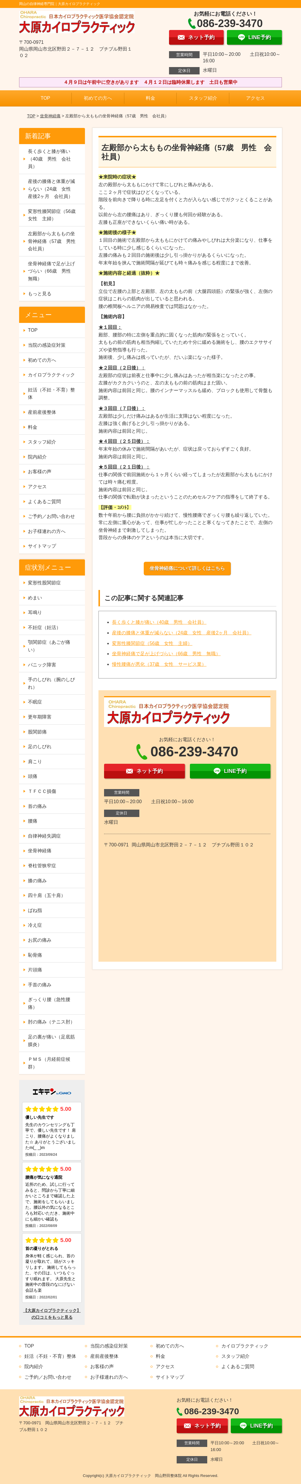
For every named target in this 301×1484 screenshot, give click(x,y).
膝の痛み (37, 880)
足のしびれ (39, 746)
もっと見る (39, 293)
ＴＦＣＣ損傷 (42, 791)
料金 (150, 98)
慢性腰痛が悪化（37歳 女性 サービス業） (159, 664)
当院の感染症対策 (47, 345)
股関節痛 (37, 731)
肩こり (35, 761)
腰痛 (32, 820)
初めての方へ (98, 98)
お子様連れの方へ (47, 531)
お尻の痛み (39, 940)
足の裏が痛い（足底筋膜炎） (51, 1040)
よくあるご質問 (44, 501)
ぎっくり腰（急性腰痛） (49, 1003)
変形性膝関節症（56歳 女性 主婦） (152, 643)
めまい (35, 597)
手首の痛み (39, 984)
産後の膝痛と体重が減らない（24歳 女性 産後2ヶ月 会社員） (182, 632)
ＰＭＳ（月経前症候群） (49, 1063)
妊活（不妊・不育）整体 (51, 393)
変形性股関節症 (44, 582)
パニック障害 (42, 664)
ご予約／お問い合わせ (51, 516)
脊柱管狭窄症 (42, 865)
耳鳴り (35, 612)
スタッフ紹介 (203, 98)
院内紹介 (37, 456)
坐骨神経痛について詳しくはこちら (187, 568)
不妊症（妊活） (44, 627)
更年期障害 (39, 716)
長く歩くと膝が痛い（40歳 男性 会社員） (159, 622)
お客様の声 (39, 471)
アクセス (255, 98)
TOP (45, 98)
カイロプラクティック (51, 374)
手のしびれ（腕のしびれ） (51, 683)
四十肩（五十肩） (47, 895)
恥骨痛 (35, 955)
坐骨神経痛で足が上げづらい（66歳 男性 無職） (166, 653)
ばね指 (35, 910)
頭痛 (32, 776)
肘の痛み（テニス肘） (51, 1021)
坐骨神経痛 (50, 116)
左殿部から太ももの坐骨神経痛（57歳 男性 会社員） (54, 241)
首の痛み (37, 806)
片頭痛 (35, 969)
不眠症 (35, 701)
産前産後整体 (42, 412)
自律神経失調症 (44, 835)
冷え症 (35, 925)
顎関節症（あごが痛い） (49, 646)
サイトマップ (42, 545)
